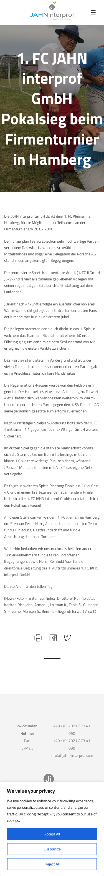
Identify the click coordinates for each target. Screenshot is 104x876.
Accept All (52, 834)
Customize (52, 849)
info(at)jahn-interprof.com (71, 755)
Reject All (52, 864)
